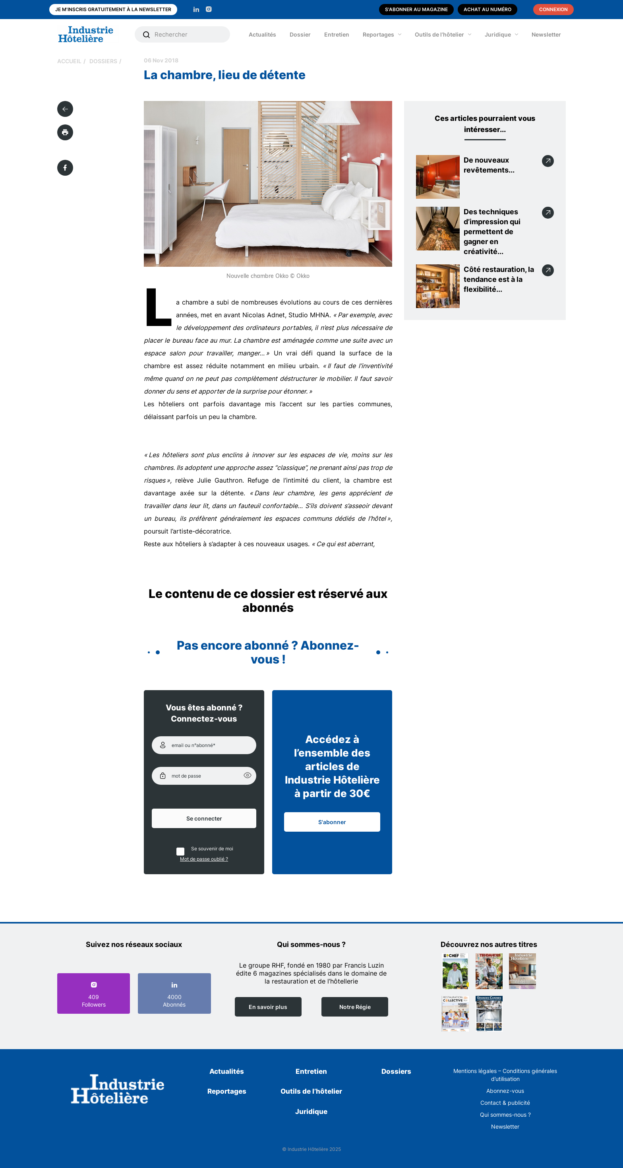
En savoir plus (268, 1006)
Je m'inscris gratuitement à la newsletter (113, 9)
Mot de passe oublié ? (204, 859)
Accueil (69, 61)
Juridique (498, 34)
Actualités (262, 34)
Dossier (300, 34)
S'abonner (332, 822)
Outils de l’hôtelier (439, 34)
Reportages (378, 34)
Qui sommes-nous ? (505, 1114)
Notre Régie (355, 1006)
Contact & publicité (505, 1102)
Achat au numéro (487, 9)
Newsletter (546, 34)
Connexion (553, 9)
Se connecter (204, 818)
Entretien (336, 34)
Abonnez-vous (505, 1090)
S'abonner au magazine (416, 9)
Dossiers (103, 61)
